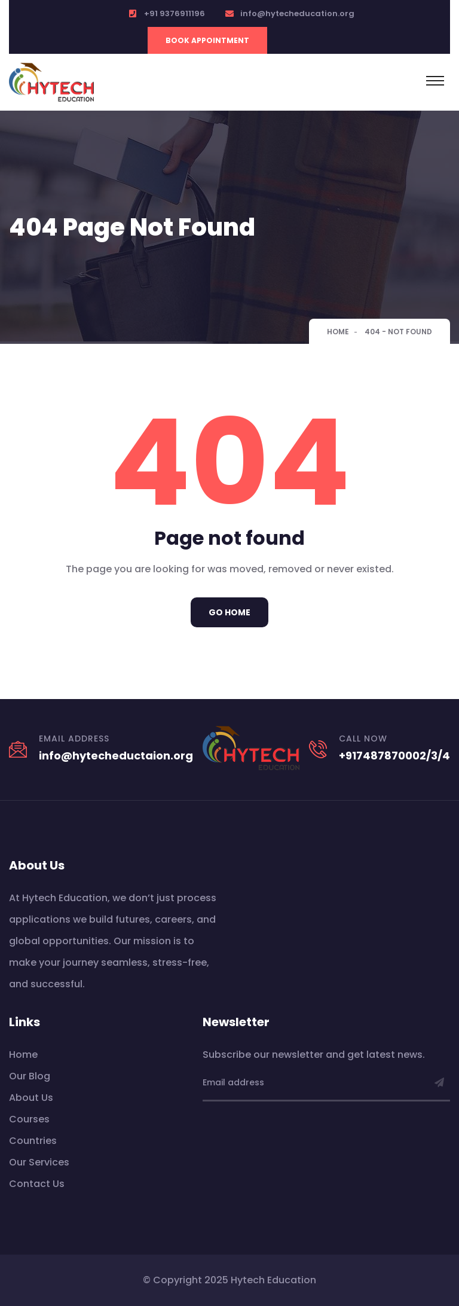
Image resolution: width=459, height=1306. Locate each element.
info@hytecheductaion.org (116, 755)
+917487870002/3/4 (394, 755)
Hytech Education (273, 1280)
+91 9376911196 (174, 13)
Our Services (39, 1162)
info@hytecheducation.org (297, 13)
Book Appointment (207, 40)
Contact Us (37, 1184)
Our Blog (29, 1076)
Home (338, 331)
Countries (33, 1141)
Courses (29, 1119)
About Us (31, 1097)
